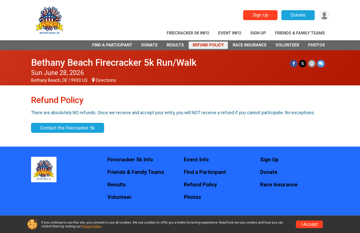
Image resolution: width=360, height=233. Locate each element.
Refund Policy (208, 45)
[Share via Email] (311, 63)
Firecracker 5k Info (188, 33)
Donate (297, 15)
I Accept (309, 224)
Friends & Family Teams (300, 33)
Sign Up (260, 15)
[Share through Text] (321, 63)
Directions (106, 80)
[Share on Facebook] (294, 63)
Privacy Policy (91, 226)
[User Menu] (324, 15)
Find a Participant (112, 45)
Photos (316, 45)
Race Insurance (250, 45)
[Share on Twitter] (303, 63)
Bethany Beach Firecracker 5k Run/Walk (114, 62)
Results (175, 45)
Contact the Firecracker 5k (67, 128)
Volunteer (287, 45)
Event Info (229, 33)
